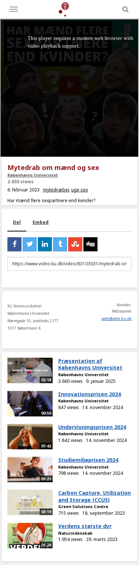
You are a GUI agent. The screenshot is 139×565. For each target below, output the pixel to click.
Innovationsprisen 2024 (89, 394)
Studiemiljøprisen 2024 (88, 459)
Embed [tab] (41, 222)
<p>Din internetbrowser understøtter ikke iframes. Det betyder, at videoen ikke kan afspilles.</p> (69, 88)
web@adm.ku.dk (117, 318)
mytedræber (56, 190)
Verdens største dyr (85, 526)
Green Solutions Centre (83, 506)
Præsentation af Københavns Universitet (90, 364)
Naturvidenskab (75, 533)
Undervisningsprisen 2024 (92, 426)
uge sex (79, 190)
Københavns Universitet (32, 175)
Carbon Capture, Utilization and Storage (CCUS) (94, 496)
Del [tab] (17, 222)
